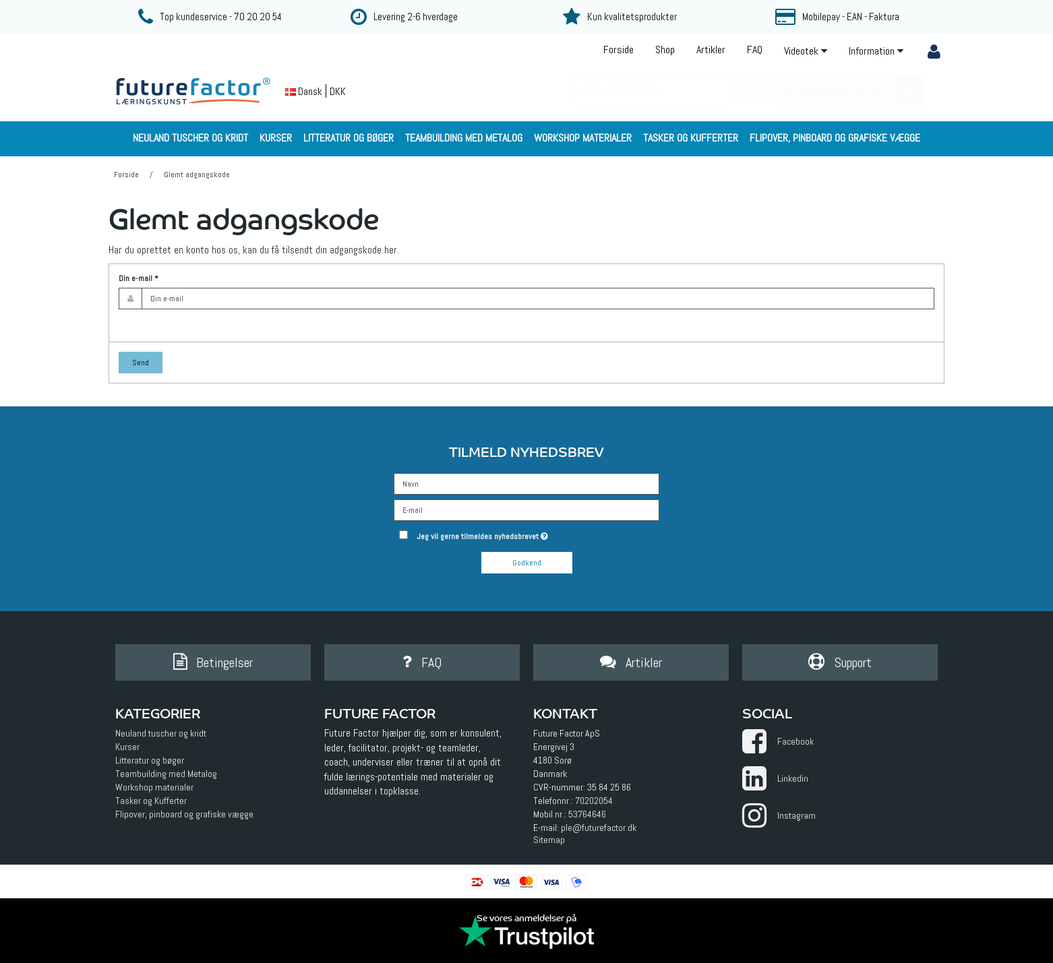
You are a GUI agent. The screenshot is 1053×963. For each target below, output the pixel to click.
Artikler (710, 49)
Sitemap (549, 840)
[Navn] (526, 483)
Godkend (526, 562)
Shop (665, 49)
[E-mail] (526, 509)
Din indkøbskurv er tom (853, 89)
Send (140, 362)
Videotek (805, 51)
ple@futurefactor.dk (598, 827)
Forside (618, 49)
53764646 (587, 814)
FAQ (754, 49)
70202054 (594, 801)
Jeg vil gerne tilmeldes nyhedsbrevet (530, 534)
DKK (338, 91)
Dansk (303, 91)
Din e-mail (138, 279)
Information (876, 51)
